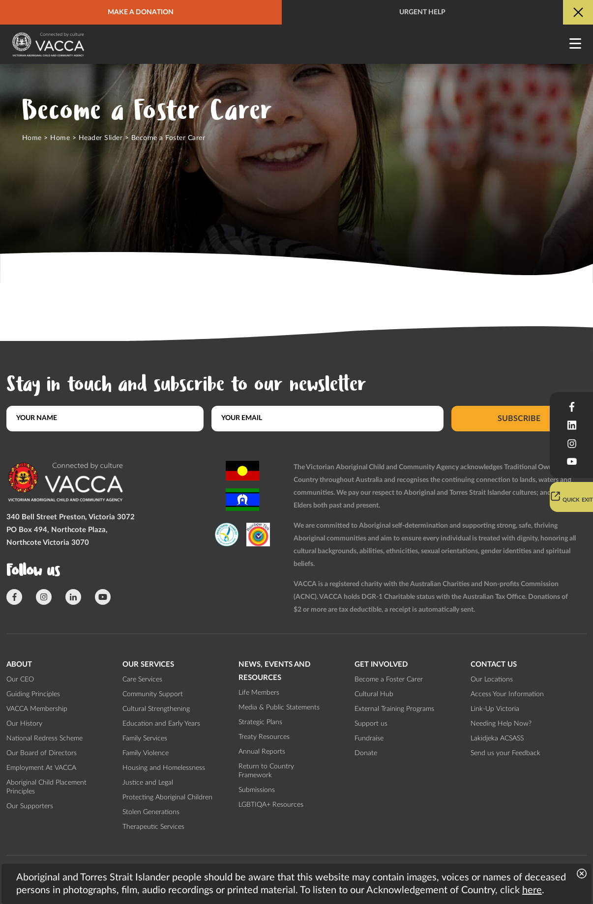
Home (32, 138)
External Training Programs (394, 709)
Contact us (494, 664)
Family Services (144, 738)
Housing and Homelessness (163, 767)
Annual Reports (261, 751)
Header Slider (100, 138)
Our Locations (492, 679)
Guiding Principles (33, 694)
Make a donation (141, 12)
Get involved (381, 664)
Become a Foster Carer (389, 679)
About (19, 664)
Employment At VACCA (41, 767)
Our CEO (20, 679)
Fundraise (369, 738)
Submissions (256, 790)
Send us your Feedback (505, 753)
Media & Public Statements (279, 707)
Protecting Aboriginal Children (167, 797)
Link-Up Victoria (495, 709)
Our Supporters (29, 806)
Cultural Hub (374, 694)
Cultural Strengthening (156, 709)
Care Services (142, 679)
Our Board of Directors (41, 753)
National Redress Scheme (44, 738)
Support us (371, 723)
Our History (24, 723)
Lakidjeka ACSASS (497, 738)
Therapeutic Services (153, 826)
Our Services (148, 664)
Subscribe (519, 418)
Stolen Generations (150, 812)
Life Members (258, 692)
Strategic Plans (260, 722)
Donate (366, 753)
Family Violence (145, 753)
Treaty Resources (264, 737)
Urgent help (422, 12)
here (532, 890)
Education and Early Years (161, 723)
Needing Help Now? (501, 723)
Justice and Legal (147, 782)
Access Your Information (507, 694)
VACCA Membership (36, 709)
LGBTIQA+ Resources (270, 804)
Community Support (152, 694)
